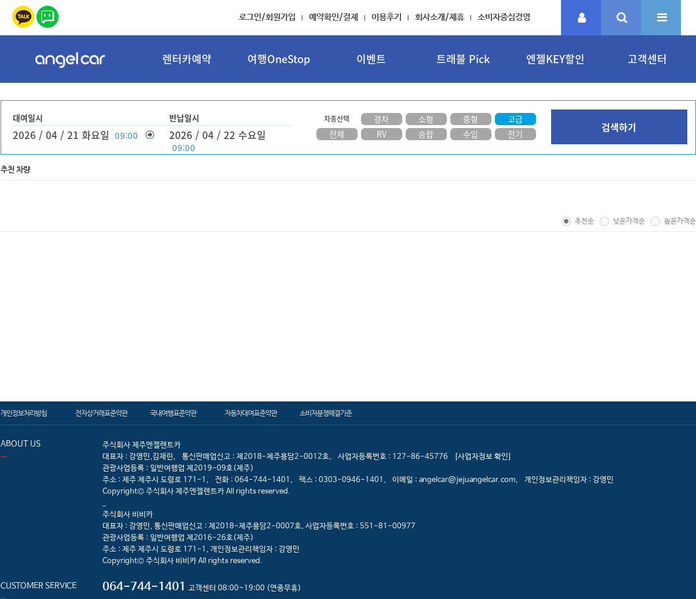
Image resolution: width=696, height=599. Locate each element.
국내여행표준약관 (173, 414)
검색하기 (619, 127)
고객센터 (647, 59)
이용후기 (386, 17)
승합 (425, 134)
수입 (470, 134)
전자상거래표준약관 (101, 414)
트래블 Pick (463, 59)
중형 (470, 119)
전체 (336, 134)
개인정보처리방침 (24, 414)
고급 (515, 119)
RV (382, 134)
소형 (425, 119)
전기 (515, 134)
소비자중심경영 (504, 17)
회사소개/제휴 (439, 17)
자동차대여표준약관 (251, 414)
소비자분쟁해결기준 (326, 414)
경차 (381, 119)
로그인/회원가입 (267, 17)
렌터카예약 (187, 59)
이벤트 (371, 59)
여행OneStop (278, 59)
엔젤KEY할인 (555, 59)
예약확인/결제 (333, 17)
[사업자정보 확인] (483, 456)
